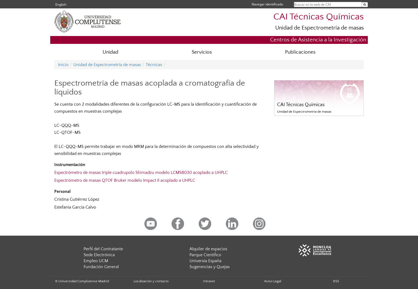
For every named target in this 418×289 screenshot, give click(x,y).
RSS (336, 281)
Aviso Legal (272, 281)
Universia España (205, 260)
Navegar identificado (267, 4)
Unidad (110, 52)
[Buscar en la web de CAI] (365, 4)
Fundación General (101, 266)
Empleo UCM (96, 260)
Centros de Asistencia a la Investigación (318, 40)
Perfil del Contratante (103, 248)
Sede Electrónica (99, 254)
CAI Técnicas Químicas (318, 17)
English (60, 4)
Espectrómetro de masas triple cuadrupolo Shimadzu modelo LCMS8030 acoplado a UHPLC (141, 172)
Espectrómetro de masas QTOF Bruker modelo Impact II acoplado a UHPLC (124, 180)
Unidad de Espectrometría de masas (319, 28)
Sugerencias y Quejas (209, 266)
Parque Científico (205, 254)
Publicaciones (300, 52)
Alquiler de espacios (208, 248)
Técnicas (154, 64)
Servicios (202, 52)
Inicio (63, 64)
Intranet (209, 281)
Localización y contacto (151, 281)
